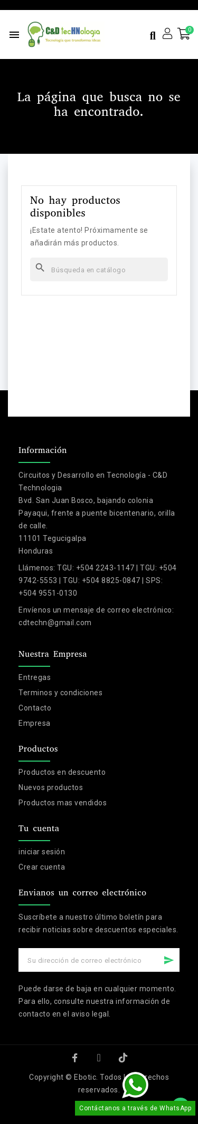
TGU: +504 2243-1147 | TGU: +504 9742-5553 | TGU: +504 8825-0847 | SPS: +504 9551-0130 (97, 580)
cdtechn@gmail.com (55, 622)
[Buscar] (99, 269)
